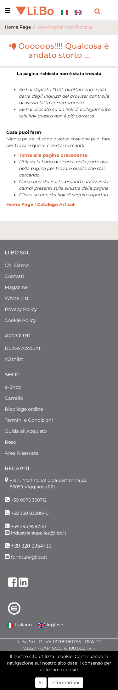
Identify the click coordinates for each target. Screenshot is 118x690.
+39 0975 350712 (29, 500)
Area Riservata (22, 453)
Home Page (18, 27)
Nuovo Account (23, 348)
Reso (10, 442)
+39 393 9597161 (28, 526)
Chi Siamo (17, 265)
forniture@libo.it (29, 557)
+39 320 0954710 (31, 546)
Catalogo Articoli (56, 204)
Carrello (14, 398)
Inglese (50, 625)
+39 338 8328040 (29, 513)
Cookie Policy (20, 320)
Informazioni (65, 682)
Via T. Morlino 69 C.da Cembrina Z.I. (48, 480)
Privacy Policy (21, 309)
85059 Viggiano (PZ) (32, 487)
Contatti (14, 276)
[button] (97, 11)
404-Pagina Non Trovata (65, 27)
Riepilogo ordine (24, 409)
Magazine (16, 287)
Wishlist (14, 359)
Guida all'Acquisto (26, 431)
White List (17, 298)
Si (41, 682)
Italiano (19, 625)
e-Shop (13, 387)
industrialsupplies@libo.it (38, 533)
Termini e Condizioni (29, 420)
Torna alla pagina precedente (53, 155)
